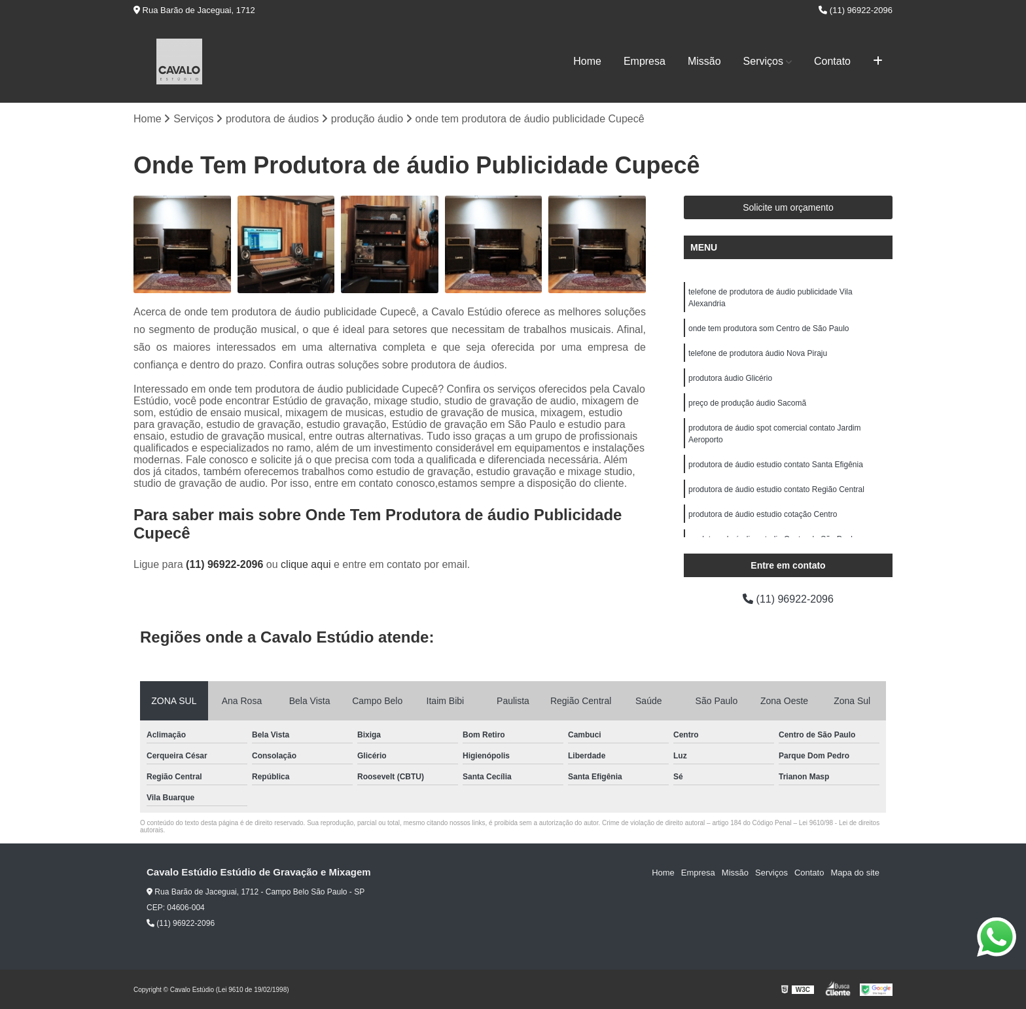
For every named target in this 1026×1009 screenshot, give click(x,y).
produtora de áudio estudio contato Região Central (776, 489)
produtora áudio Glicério (730, 378)
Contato (832, 61)
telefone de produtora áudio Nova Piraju (757, 353)
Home (587, 61)
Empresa (644, 61)
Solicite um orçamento (788, 207)
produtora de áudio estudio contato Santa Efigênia (775, 464)
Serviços (763, 61)
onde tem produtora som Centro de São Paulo (768, 328)
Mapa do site (854, 872)
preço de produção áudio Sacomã (747, 403)
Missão (704, 61)
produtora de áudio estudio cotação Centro (763, 514)
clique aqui (306, 564)
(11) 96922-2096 (856, 10)
